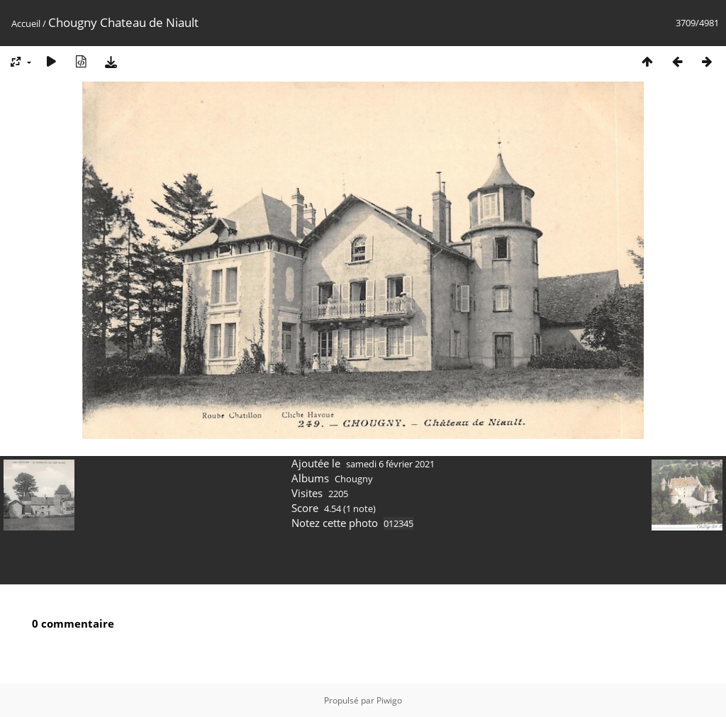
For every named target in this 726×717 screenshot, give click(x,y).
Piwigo (389, 700)
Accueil (25, 23)
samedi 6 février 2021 (390, 463)
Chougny (354, 478)
